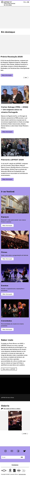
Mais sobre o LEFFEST (9, 369)
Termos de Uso (22, 474)
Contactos (15, 465)
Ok (22, 457)
